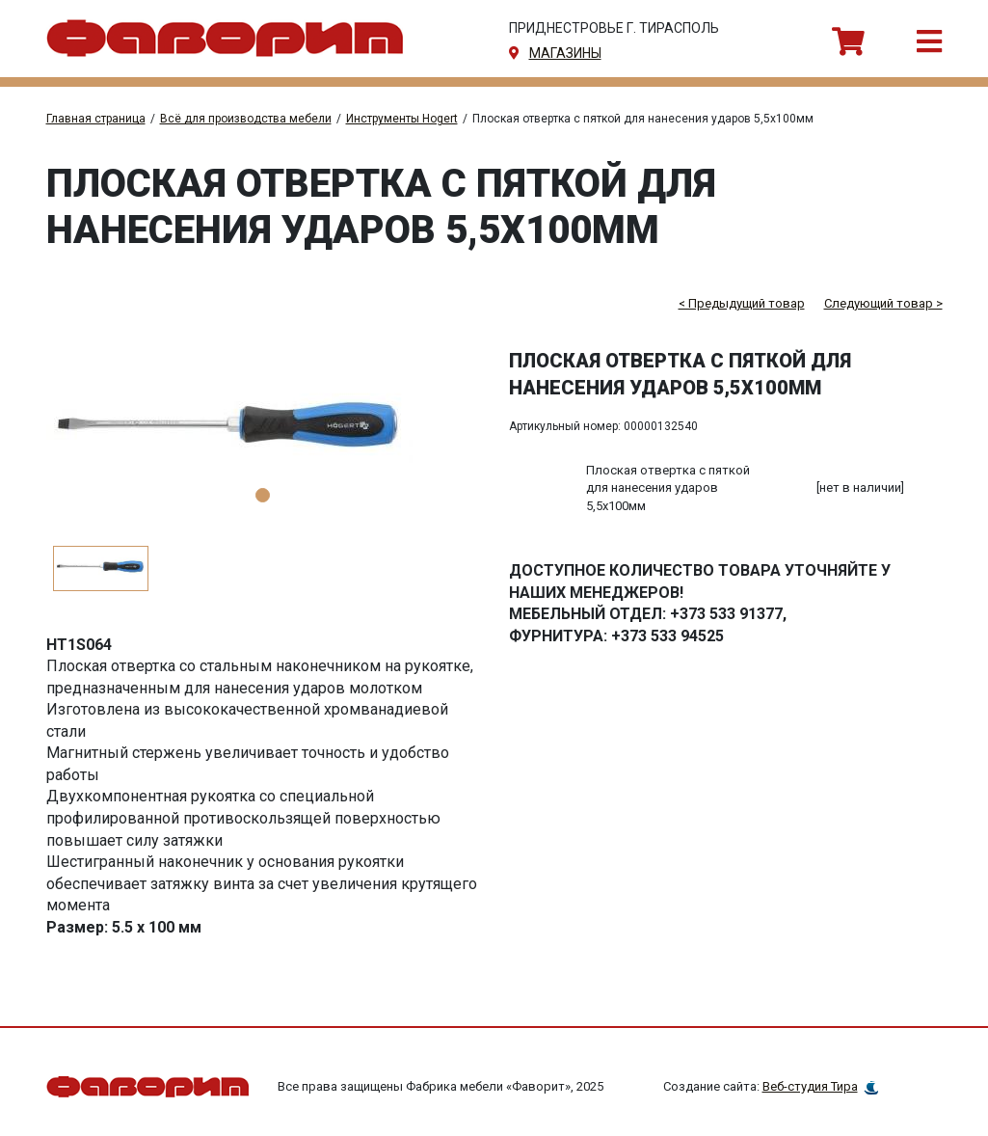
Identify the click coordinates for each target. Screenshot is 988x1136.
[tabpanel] (263, 432)
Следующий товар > (883, 303)
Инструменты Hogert (402, 118)
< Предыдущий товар (742, 303)
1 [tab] (262, 495)
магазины (565, 53)
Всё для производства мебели (246, 118)
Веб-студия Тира (810, 1086)
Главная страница (96, 118)
